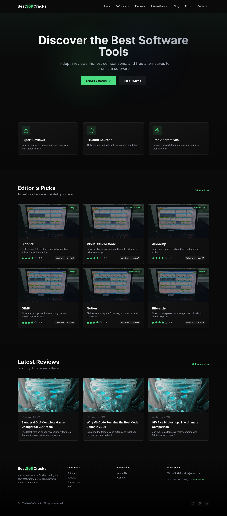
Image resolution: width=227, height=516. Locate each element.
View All (202, 190)
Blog (176, 6)
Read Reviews (132, 80)
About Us (122, 473)
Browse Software (98, 80)
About (188, 6)
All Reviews (200, 364)
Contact (202, 6)
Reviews (140, 6)
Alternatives (159, 6)
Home (106, 6)
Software (122, 6)
